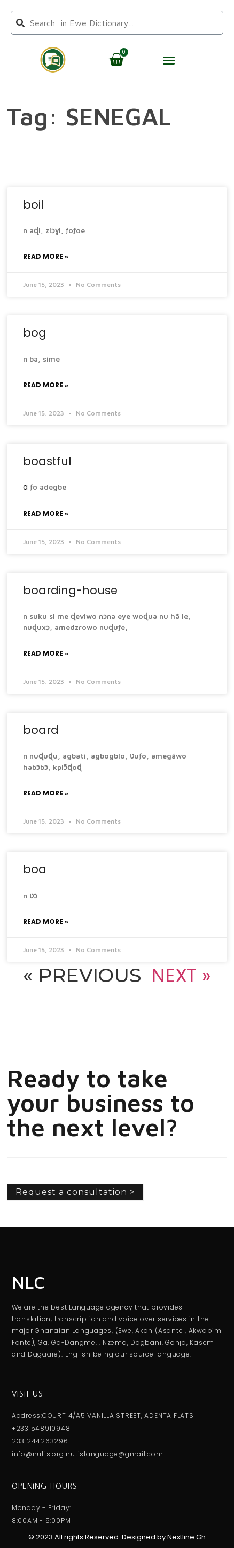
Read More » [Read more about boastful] (45, 513)
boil (33, 204)
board (41, 730)
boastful (47, 461)
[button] (168, 60)
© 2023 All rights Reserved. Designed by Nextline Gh (117, 1537)
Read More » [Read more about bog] (45, 384)
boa (34, 869)
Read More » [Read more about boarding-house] (45, 653)
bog (34, 332)
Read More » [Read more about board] (45, 792)
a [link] (25, 487)
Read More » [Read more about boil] (45, 256)
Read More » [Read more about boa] (45, 921)
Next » (180, 975)
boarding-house (70, 590)
